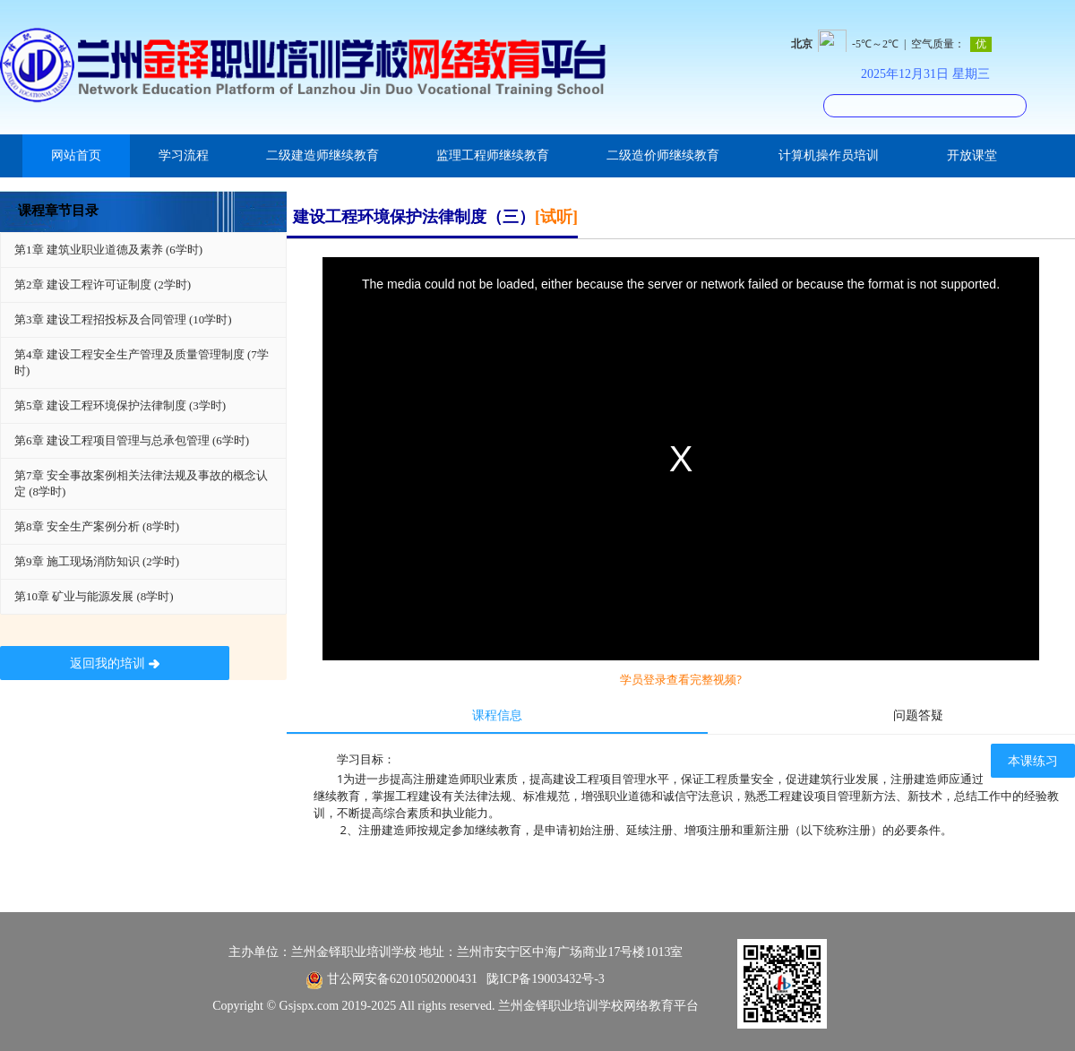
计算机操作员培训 (828, 155)
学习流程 (184, 155)
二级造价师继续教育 (662, 155)
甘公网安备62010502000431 (402, 979)
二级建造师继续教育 (322, 155)
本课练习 (1033, 761)
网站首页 (76, 155)
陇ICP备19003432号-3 (545, 979)
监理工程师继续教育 (492, 155)
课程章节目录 (58, 210)
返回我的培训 (115, 663)
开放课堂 (972, 155)
